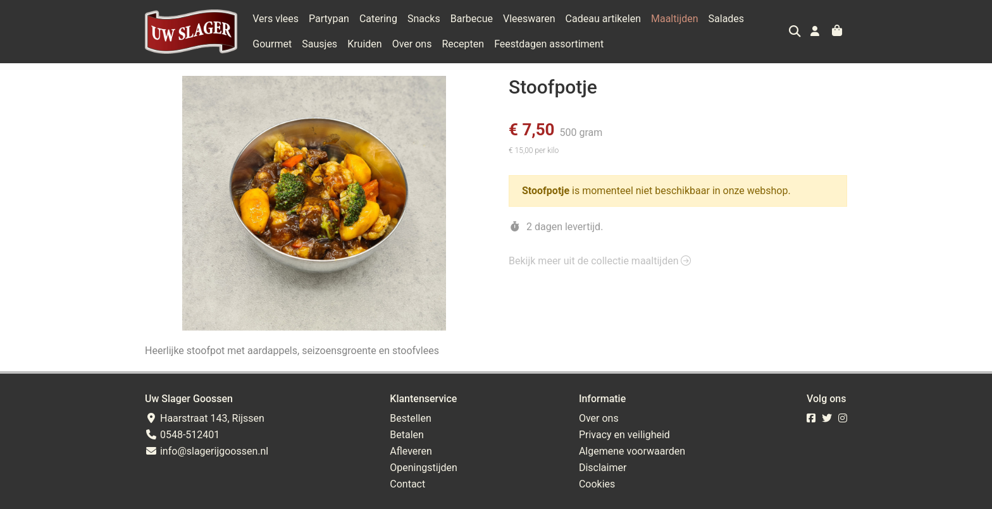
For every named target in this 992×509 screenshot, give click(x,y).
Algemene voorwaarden (632, 451)
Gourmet (272, 44)
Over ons (412, 44)
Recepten (463, 44)
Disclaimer (602, 468)
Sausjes (319, 44)
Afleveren (411, 451)
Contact (407, 484)
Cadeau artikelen (603, 19)
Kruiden (364, 44)
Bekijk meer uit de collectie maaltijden (600, 261)
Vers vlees (275, 19)
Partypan (329, 19)
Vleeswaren (529, 19)
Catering (378, 19)
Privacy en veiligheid (624, 435)
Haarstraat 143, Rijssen (204, 418)
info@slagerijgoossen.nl (206, 451)
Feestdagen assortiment (549, 44)
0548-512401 (182, 435)
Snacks (423, 19)
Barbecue (471, 19)
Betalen (407, 435)
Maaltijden (674, 19)
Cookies (597, 484)
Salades (727, 19)
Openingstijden (423, 468)
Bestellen (410, 418)
